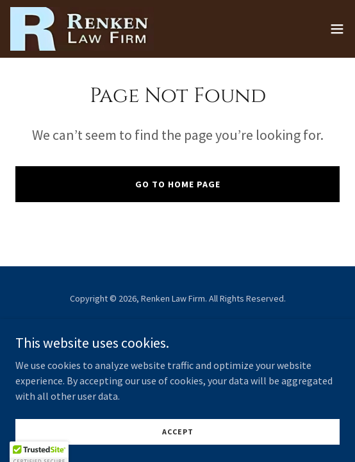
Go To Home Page (177, 184)
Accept (178, 431)
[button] (337, 29)
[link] (82, 29)
